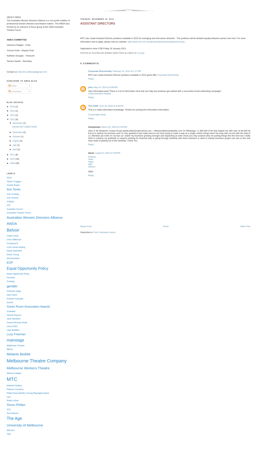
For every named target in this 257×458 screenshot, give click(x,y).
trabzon (91, 166)
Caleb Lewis (12, 236)
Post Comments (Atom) (104, 232)
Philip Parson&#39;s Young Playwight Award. (28, 393)
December (18, 123)
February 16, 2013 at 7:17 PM (127, 71)
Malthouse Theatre (16, 345)
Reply (91, 79)
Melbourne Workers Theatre (28, 368)
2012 (12, 119)
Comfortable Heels (97, 114)
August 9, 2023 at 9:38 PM (107, 153)
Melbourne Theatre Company (37, 360)
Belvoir (13, 230)
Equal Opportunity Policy (27, 268)
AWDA (12, 223)
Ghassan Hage (14, 291)
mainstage (15, 340)
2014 (12, 111)
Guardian (11, 311)
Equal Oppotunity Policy (18, 274)
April (15, 149)
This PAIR (93, 106)
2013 (12, 115)
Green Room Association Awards (28, 306)
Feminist (11, 277)
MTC (12, 379)
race (9, 397)
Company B (12, 243)
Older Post (245, 226)
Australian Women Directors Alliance (35, 217)
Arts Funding (13, 194)
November (18, 132)
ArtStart (10, 201)
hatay (90, 161)
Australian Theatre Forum (19, 212)
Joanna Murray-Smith (17, 322)
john (90, 87)
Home (166, 226)
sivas (90, 159)
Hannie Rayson (14, 315)
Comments (15, 91)
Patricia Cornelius (15, 389)
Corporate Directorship (100, 71)
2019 (12, 106)
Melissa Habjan (14, 373)
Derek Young (13, 254)
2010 (12, 159)
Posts (12, 86)
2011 (12, 154)
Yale (9, 434)
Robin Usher (13, 400)
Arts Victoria (12, 197)
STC (9, 409)
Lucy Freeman (16, 334)
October (17, 136)
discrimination (13, 258)
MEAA (10, 349)
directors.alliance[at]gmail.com (32, 72)
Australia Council (15, 209)
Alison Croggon (14, 181)
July (15, 145)
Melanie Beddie (19, 354)
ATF (9, 205)
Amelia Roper (13, 185)
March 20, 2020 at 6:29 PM (114, 127)
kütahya (92, 157)
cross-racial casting (16, 247)
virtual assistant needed (99, 93)
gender (12, 286)
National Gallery (14, 385)
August (16, 141)
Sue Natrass (13, 413)
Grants (10, 302)
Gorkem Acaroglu (15, 298)
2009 (12, 163)
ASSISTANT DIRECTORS (97, 23)
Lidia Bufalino (13, 330)
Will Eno (11, 430)
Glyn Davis (12, 295)
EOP (10, 262)
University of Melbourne (25, 425)
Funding (10, 281)
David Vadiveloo (14, 250)
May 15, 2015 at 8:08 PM (105, 87)
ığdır (90, 164)
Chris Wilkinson (14, 239)
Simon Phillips (16, 404)
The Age (14, 418)
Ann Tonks (14, 189)
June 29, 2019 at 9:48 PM (111, 106)
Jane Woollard (13, 318)
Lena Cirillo (12, 326)
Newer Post (85, 226)
